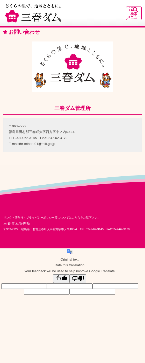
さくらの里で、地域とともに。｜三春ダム (33, 13)
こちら (76, 217)
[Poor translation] (78, 278)
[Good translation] (61, 278)
